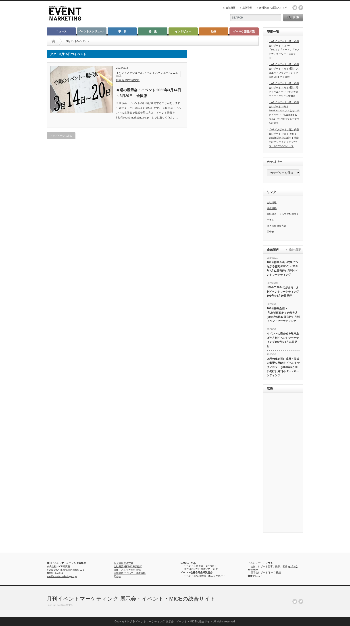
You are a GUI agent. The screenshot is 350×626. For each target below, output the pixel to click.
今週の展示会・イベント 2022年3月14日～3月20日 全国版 (148, 93)
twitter (294, 7)
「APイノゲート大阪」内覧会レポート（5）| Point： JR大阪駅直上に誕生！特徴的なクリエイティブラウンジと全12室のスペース (284, 138)
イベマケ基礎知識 (244, 31)
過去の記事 (295, 249)
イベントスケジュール (91, 31)
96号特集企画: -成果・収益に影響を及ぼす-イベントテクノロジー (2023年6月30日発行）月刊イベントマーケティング (283, 367)
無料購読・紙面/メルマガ (273, 7)
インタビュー (183, 31)
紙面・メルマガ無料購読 (127, 569)
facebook (300, 7)
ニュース (61, 31)
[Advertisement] (283, 463)
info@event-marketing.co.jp (62, 576)
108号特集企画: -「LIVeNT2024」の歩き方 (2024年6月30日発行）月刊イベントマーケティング (283, 314)
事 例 (122, 31)
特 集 (153, 31)
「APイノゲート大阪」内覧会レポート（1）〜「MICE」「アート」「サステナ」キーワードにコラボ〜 (284, 49)
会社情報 (272, 202)
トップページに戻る (61, 135)
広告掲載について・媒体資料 (130, 573)
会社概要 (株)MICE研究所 (128, 566)
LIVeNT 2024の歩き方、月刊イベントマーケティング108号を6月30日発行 (283, 291)
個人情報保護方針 (276, 226)
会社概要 (230, 7)
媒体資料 (247, 7)
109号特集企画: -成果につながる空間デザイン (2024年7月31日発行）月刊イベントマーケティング (282, 268)
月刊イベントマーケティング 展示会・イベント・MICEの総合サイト (131, 599)
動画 (213, 31)
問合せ (270, 231)
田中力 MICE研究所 (128, 80)
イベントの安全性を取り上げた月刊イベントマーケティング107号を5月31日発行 (283, 340)
